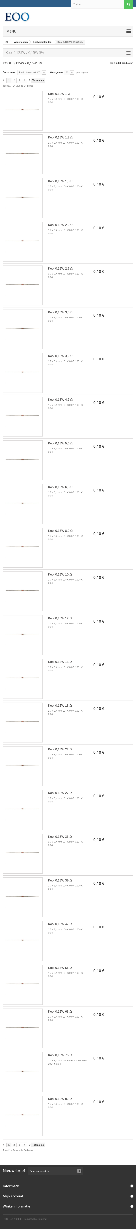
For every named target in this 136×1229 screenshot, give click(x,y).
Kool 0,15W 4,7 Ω (60, 399)
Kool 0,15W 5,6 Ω (60, 443)
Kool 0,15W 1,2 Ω (60, 137)
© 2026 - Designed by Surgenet (30, 1219)
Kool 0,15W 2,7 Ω (60, 268)
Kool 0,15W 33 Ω (60, 836)
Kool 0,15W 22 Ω (60, 749)
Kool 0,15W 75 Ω (60, 1055)
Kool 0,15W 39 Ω (60, 880)
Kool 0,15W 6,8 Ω (60, 487)
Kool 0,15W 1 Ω (59, 94)
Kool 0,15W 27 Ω (60, 793)
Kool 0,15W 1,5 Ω (60, 181)
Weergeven (56, 72)
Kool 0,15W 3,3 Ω (60, 312)
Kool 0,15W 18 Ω (60, 705)
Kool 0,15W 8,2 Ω (60, 530)
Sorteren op (9, 72)
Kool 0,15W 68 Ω (60, 1011)
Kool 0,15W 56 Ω (60, 968)
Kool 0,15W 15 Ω (60, 662)
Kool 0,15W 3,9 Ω (60, 356)
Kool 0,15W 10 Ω (60, 574)
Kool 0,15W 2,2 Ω (60, 225)
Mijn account (13, 1196)
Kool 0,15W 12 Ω (60, 618)
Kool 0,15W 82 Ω (60, 1099)
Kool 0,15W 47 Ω (60, 924)
